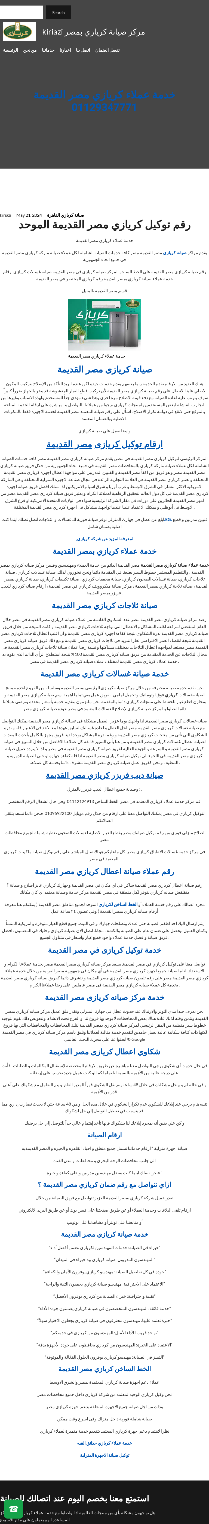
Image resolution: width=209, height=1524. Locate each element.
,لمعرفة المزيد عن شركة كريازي (104, 538)
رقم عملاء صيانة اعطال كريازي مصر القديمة (104, 871)
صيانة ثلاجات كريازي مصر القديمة (105, 606)
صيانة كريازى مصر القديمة (104, 369)
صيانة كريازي (175, 252)
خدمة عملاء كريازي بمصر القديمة (104, 551)
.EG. (168, 519)
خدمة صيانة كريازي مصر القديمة (104, 1234)
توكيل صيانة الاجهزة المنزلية (104, 1455)
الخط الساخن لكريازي (118, 904)
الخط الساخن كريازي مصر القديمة (104, 1369)
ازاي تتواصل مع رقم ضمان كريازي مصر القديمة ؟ (104, 1185)
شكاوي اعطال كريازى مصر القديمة (104, 1052)
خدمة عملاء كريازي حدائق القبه (104, 1442)
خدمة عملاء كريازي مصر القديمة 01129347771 (104, 101)
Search (58, 12)
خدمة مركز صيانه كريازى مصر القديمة (104, 997)
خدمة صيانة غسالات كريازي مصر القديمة (104, 674)
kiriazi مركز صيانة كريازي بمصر (93, 31)
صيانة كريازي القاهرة (65, 215)
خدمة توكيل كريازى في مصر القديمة (104, 950)
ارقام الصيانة (104, 1135)
